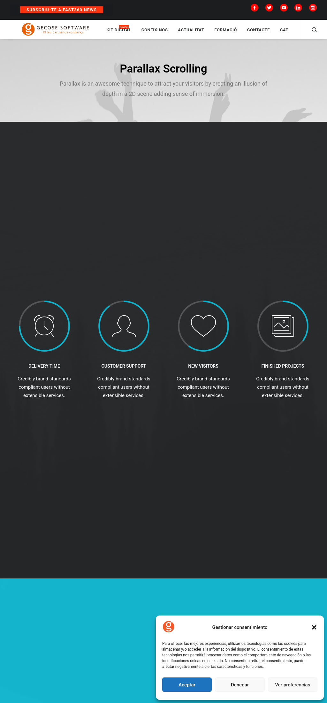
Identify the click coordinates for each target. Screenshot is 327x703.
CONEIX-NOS (174, 32)
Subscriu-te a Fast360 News (62, 9)
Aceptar (187, 685)
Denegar (240, 685)
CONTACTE (277, 32)
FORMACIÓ (245, 32)
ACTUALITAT (210, 32)
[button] (314, 627)
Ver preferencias (292, 685)
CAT (303, 32)
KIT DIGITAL (138, 32)
